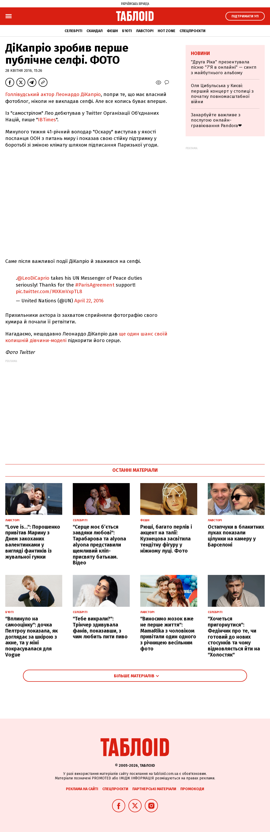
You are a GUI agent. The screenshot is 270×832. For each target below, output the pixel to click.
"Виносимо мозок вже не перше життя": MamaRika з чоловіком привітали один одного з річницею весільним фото (168, 634)
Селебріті (73, 31)
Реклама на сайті (82, 789)
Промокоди (192, 789)
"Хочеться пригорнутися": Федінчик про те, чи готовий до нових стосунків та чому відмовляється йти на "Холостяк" (234, 637)
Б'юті (127, 31)
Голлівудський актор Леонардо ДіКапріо (53, 94)
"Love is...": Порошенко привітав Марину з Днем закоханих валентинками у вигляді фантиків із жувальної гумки (32, 542)
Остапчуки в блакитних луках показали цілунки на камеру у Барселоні (236, 536)
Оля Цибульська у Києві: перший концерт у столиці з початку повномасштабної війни (222, 93)
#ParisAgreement (94, 285)
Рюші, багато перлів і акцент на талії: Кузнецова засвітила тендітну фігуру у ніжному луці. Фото (166, 539)
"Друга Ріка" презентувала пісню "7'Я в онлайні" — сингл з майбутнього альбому (223, 67)
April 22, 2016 (89, 301)
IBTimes (47, 120)
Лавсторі (144, 31)
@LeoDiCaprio (33, 278)
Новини (200, 53)
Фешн (112, 31)
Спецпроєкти (192, 31)
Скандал (94, 31)
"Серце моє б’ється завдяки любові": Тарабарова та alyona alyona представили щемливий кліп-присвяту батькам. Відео (99, 545)
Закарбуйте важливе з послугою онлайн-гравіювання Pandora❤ (216, 120)
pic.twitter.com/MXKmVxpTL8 (49, 291)
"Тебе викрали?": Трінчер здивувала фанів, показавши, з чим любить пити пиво (100, 628)
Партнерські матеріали (154, 789)
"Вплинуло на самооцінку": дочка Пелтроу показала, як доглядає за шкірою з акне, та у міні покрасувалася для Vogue (31, 637)
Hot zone (166, 31)
